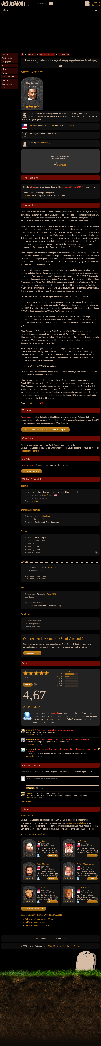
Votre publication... (28, 802)
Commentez (30, 734)
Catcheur (46, 516)
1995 (47, 890)
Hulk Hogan (82, 841)
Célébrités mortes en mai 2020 (37, 925)
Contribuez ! (62, 165)
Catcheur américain (47, 54)
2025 (87, 844)
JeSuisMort (13, 3)
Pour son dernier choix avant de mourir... (55, 730)
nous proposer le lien (76, 823)
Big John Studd (44, 887)
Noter (29, 195)
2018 (87, 867)
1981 (53, 125)
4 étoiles (60, 676)
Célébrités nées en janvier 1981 (38, 919)
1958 (82, 890)
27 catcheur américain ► (33, 909)
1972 (82, 867)
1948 (43, 890)
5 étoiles (60, 674)
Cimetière (31, 54)
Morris (80, 334)
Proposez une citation (30, 451)
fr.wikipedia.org (34, 403)
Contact (77, 946)
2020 (71, 125)
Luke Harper (43, 864)
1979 (43, 867)
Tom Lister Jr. (83, 887)
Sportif (41, 519)
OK (60, 66)
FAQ (50, 946)
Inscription (96, 2)
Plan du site (67, 946)
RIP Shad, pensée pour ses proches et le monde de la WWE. (63, 740)
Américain (32, 125)
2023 (47, 844)
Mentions (57, 946)
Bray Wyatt (42, 841)
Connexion (96, 5)
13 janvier (46, 125)
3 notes (69, 672)
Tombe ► (52, 856)
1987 (43, 844)
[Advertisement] (50, 32)
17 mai (66, 125)
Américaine (49, 495)
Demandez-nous (32, 653)
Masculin (34, 501)
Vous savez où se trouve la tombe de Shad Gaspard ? (45, 430)
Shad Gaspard (64, 54)
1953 (82, 844)
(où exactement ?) (42, 142)
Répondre (29, 798)
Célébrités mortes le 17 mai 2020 (38, 922)
